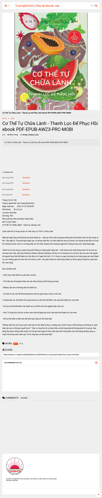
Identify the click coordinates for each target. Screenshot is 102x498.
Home (4, 118)
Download (26, 177)
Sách (12, 118)
